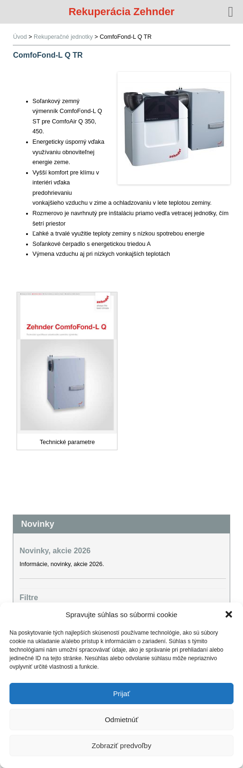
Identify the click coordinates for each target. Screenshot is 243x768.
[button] (229, 614)
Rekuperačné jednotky (63, 37)
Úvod (20, 37)
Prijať (121, 693)
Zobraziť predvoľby (122, 746)
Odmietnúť (121, 720)
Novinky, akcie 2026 (54, 551)
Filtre (28, 597)
